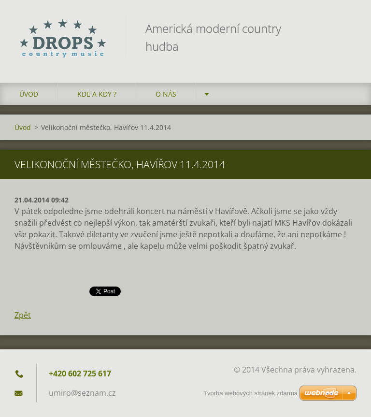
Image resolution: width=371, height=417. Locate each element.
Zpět (22, 315)
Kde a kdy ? (96, 94)
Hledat (346, 28)
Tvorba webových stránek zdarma (250, 393)
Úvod (28, 94)
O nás (166, 94)
